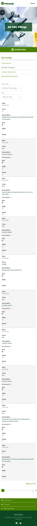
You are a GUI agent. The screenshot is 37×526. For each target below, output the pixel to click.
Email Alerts (8, 500)
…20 (32, 490)
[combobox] (11, 88)
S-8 (3, 413)
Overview (5, 63)
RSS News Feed (9, 508)
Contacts (7, 504)
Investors (18, 49)
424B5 (4, 264)
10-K (3, 186)
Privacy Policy (18, 514)
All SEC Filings (7, 68)
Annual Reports (7, 72)
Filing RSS (31, 483)
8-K (3, 148)
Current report (7, 154)
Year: (3, 93)
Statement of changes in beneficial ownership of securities (18, 118)
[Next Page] (35, 490)
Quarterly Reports (8, 76)
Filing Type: (5, 84)
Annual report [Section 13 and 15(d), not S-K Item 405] (17, 193)
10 (29, 490)
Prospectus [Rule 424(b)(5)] (12, 270)
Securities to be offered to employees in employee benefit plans (16, 420)
